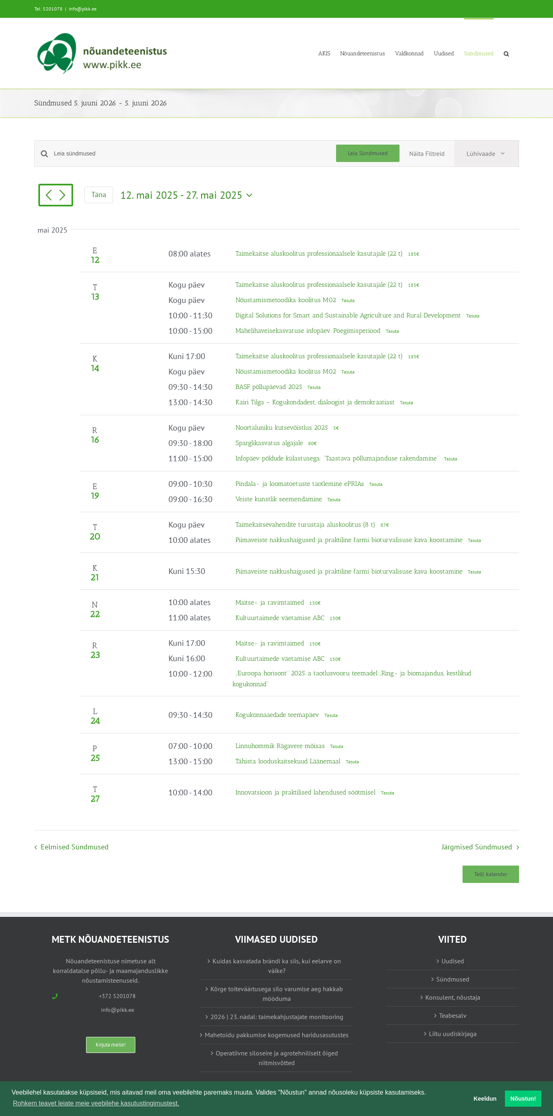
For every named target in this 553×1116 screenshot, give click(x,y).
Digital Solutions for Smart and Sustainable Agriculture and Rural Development (349, 315)
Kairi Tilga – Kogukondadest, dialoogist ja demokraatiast (316, 402)
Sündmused (452, 979)
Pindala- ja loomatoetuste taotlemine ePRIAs (300, 484)
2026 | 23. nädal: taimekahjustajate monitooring (276, 1017)
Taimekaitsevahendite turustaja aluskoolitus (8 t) (306, 524)
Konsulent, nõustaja (452, 997)
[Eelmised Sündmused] (49, 196)
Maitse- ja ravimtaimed (270, 602)
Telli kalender (490, 874)
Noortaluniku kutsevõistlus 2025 (282, 427)
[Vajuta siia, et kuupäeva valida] (188, 195)
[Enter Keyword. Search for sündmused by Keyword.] (195, 153)
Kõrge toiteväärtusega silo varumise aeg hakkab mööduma (276, 994)
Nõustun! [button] (523, 1098)
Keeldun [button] (485, 1098)
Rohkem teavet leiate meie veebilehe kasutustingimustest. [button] (96, 1103)
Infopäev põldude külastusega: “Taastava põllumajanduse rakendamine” (338, 458)
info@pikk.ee (83, 9)
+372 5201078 (117, 996)
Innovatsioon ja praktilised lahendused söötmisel (306, 792)
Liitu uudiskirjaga (453, 1034)
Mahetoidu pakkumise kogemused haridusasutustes (277, 1035)
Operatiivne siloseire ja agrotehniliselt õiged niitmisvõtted (277, 1058)
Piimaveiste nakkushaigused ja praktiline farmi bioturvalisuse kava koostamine (350, 540)
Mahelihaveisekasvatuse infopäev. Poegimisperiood (309, 330)
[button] (506, 53)
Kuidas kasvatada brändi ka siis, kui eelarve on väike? (276, 966)
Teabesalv (453, 1015)
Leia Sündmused (368, 153)
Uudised (453, 961)
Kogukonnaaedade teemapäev (278, 715)
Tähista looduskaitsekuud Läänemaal (289, 761)
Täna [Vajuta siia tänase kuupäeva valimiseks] (98, 194)
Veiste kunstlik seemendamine (279, 499)
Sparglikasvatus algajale (270, 443)
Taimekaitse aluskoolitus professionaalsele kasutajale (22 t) (320, 253)
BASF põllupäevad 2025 (269, 387)
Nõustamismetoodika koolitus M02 (286, 300)
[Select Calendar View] (486, 153)
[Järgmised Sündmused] (62, 196)
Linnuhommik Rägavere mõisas (281, 746)
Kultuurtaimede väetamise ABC (280, 618)
